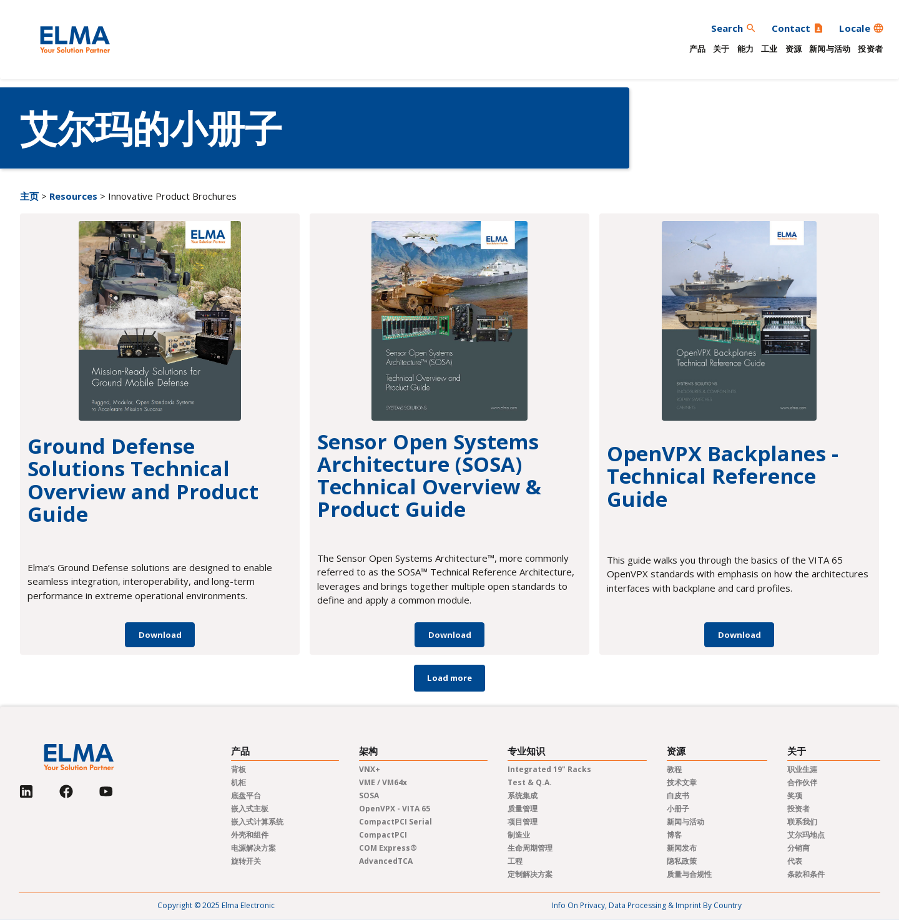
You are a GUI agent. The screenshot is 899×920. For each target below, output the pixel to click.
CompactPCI (383, 834)
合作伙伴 (802, 782)
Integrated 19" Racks (549, 769)
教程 (674, 769)
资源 (793, 48)
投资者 (870, 48)
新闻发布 (682, 848)
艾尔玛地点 (806, 834)
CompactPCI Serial (395, 821)
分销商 (798, 848)
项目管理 (523, 821)
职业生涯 (802, 769)
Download (160, 634)
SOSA (369, 795)
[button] (861, 28)
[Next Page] (449, 678)
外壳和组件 (249, 834)
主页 (29, 196)
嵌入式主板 (249, 808)
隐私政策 (682, 861)
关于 (721, 48)
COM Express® (388, 848)
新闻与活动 (829, 48)
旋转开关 (246, 861)
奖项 (794, 795)
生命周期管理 (530, 848)
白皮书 (678, 795)
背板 (238, 769)
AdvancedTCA (386, 861)
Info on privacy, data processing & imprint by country (647, 905)
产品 (697, 48)
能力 (745, 48)
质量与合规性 (689, 874)
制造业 (519, 834)
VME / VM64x (383, 782)
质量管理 (523, 808)
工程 (515, 861)
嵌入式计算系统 (257, 821)
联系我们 (802, 821)
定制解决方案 (530, 874)
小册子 (678, 808)
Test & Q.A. (530, 782)
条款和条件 (806, 874)
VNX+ (369, 769)
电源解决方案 (253, 848)
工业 (769, 48)
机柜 (238, 782)
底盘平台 (246, 795)
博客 (674, 834)
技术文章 (682, 782)
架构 (368, 751)
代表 (794, 861)
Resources (73, 196)
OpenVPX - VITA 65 (394, 808)
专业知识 (526, 751)
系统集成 (523, 795)
